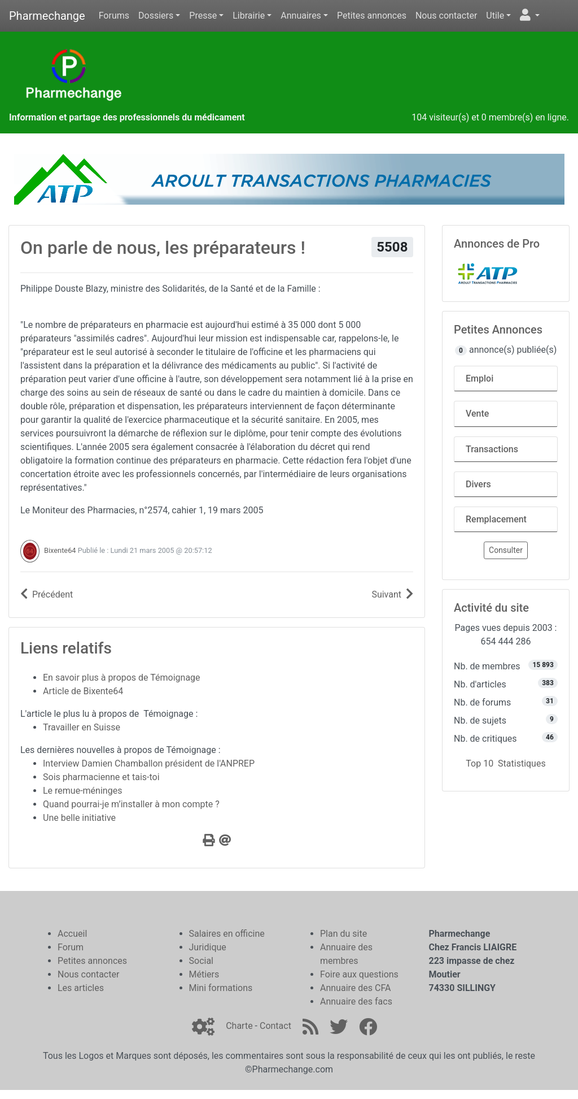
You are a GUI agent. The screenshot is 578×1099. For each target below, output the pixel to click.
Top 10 (479, 763)
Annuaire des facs (356, 1001)
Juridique (207, 947)
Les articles (81, 988)
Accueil (72, 933)
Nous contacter (446, 15)
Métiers (204, 974)
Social (201, 960)
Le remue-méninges (82, 790)
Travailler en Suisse (81, 727)
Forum (71, 947)
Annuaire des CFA (355, 988)
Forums (114, 15)
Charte (239, 1025)
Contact (275, 1025)
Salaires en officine (227, 933)
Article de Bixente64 (83, 691)
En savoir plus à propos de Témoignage (121, 677)
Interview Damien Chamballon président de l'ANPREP (149, 763)
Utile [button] (495, 15)
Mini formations (221, 988)
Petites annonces (371, 15)
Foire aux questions (359, 974)
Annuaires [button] (301, 15)
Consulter (506, 550)
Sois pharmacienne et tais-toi (101, 777)
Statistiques (522, 763)
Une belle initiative (79, 817)
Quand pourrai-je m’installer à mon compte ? (131, 804)
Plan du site (343, 933)
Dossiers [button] (155, 15)
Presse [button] (203, 15)
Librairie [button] (249, 15)
